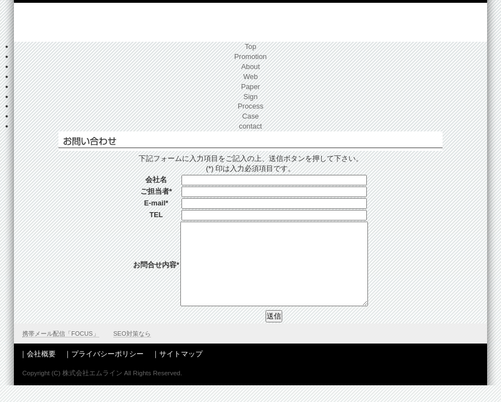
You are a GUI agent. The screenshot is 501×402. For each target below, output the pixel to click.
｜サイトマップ (177, 370)
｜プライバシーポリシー (104, 370)
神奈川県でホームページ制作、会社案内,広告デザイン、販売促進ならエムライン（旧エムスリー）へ (101, 23)
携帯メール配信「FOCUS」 (60, 350)
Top (251, 46)
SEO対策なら (132, 350)
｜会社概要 (37, 370)
